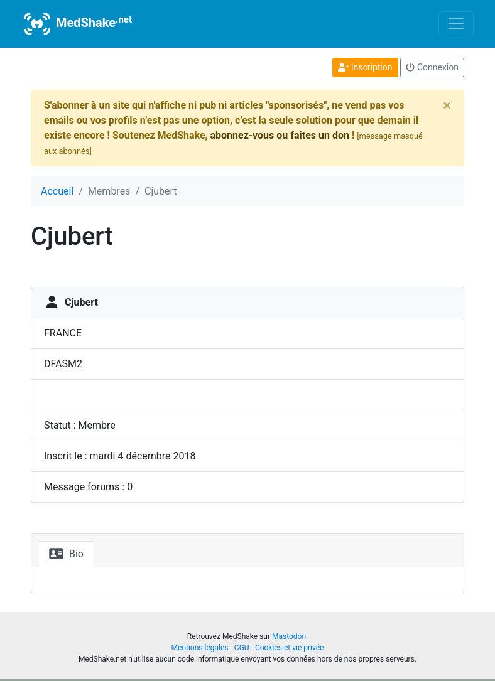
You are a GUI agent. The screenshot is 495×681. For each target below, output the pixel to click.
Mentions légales (200, 647)
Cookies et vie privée (289, 647)
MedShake (76, 24)
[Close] (447, 105)
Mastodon (289, 636)
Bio (66, 553)
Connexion (432, 67)
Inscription (365, 67)
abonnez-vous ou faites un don (279, 135)
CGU (241, 647)
